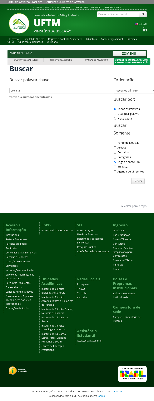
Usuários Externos (87, 234)
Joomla (102, 396)
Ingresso (14, 39)
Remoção (118, 264)
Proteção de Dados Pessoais (57, 230)
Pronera (117, 269)
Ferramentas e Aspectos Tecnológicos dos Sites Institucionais (19, 300)
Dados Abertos (14, 287)
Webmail (96, 7)
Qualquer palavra (126, 114)
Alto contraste (61, 7)
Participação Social (16, 243)
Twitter (81, 288)
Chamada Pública (123, 260)
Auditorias (11, 248)
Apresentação (85, 230)
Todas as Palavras (127, 109)
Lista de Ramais (112, 7)
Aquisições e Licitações (30, 42)
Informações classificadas (20, 270)
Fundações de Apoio (17, 308)
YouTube (82, 293)
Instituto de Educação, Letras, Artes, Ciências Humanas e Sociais (54, 337)
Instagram (83, 284)
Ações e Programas (16, 239)
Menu (129, 53)
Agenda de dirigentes (129, 171)
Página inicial (16, 53)
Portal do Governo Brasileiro (24, 2)
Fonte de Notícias (126, 142)
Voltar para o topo (134, 206)
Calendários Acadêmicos (25, 60)
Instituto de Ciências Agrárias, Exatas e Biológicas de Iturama (57, 300)
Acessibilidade (41, 7)
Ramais (118, 391)
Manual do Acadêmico (96, 60)
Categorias (122, 157)
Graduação (119, 230)
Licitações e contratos (18, 261)
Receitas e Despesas (17, 257)
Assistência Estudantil (89, 340)
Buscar (138, 181)
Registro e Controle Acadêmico (65, 39)
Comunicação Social (112, 39)
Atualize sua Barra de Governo (65, 2)
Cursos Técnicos (122, 239)
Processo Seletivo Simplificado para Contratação (123, 252)
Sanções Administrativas (19, 291)
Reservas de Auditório (61, 60)
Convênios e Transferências (21, 252)
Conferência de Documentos (93, 251)
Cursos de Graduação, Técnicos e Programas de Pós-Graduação (131, 61)
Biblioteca (91, 39)
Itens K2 (120, 166)
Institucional (13, 235)
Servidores (12, 265)
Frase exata (123, 118)
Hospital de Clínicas (33, 39)
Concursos (119, 243)
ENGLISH (142, 23)
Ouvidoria (52, 42)
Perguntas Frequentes (18, 283)
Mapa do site (80, 7)
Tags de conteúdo (127, 162)
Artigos (120, 147)
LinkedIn (82, 297)
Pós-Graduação (121, 235)
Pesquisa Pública (86, 247)
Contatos (121, 152)
